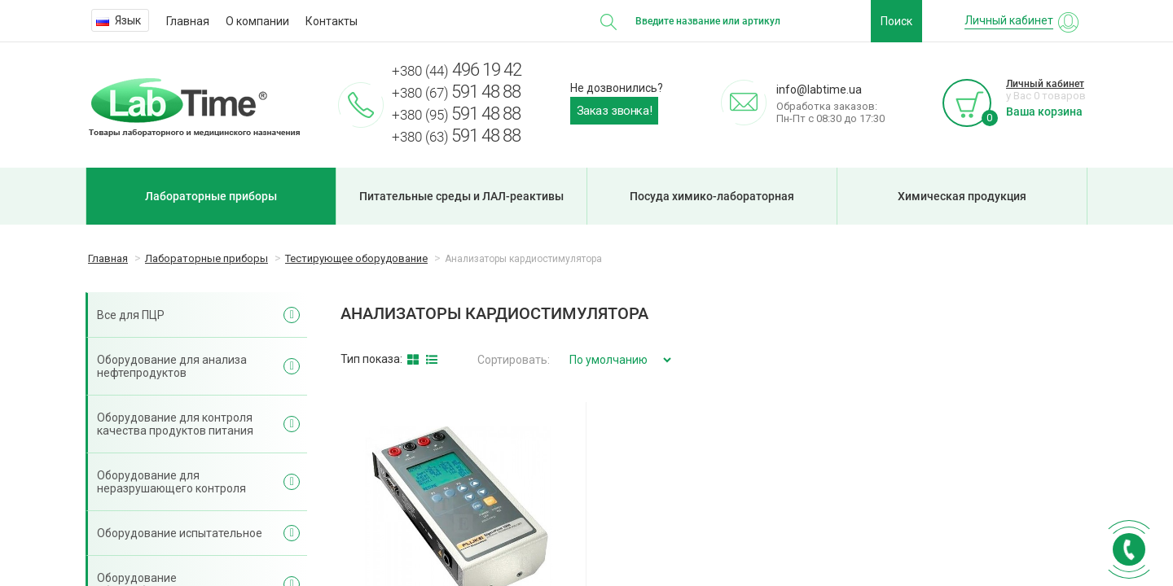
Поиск (896, 21)
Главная (187, 21)
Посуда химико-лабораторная (712, 196)
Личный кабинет (1045, 84)
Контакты (331, 21)
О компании (257, 21)
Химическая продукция (962, 196)
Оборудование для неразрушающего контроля (171, 482)
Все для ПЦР (131, 314)
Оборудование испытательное (179, 533)
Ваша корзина (1044, 111)
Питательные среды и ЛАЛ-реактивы (461, 196)
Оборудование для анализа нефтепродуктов (172, 366)
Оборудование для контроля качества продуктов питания (175, 424)
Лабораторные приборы (211, 196)
